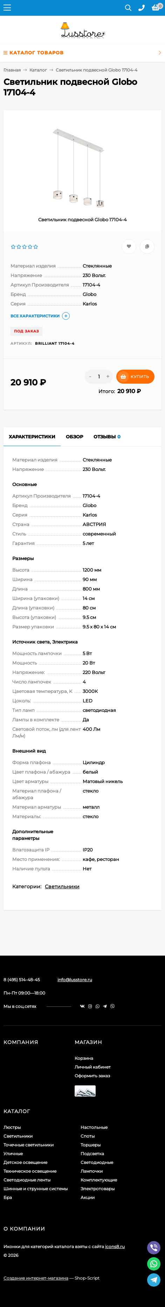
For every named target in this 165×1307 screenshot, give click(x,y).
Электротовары (98, 1188)
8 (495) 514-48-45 (22, 979)
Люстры (12, 1127)
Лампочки (92, 1171)
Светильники (62, 886)
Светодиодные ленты (27, 1180)
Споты (88, 1136)
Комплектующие (99, 1180)
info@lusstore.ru (74, 979)
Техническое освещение (30, 1171)
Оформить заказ (92, 1075)
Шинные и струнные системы (36, 1188)
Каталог (38, 70)
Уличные (13, 1153)
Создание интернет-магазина (36, 1278)
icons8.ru (115, 1246)
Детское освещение (25, 1162)
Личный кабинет (93, 1067)
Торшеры (91, 1144)
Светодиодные (97, 1162)
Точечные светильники (29, 1144)
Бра (8, 1197)
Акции (88, 1197)
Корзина (84, 1058)
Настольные (94, 1127)
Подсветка (92, 1153)
